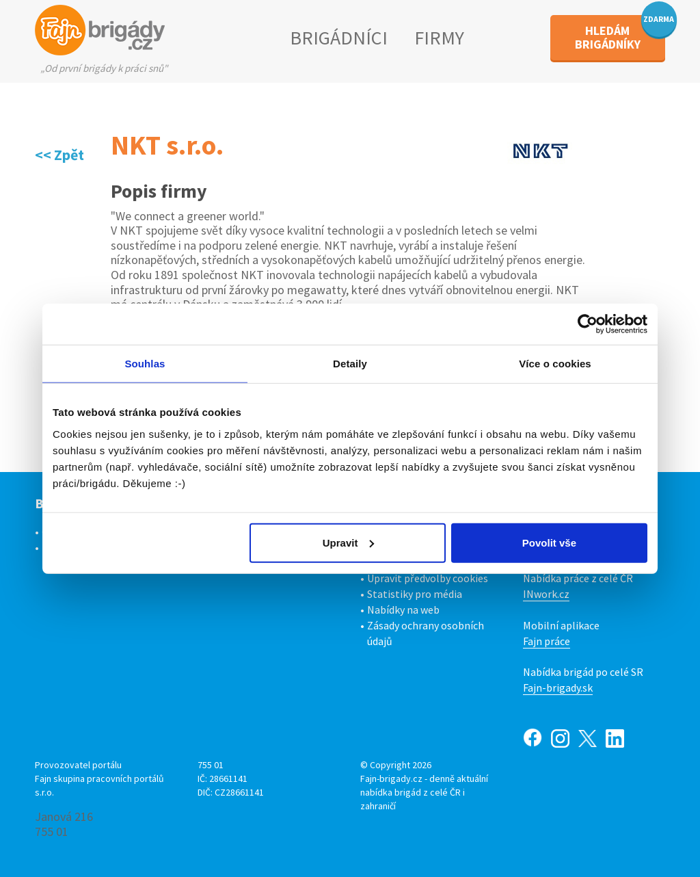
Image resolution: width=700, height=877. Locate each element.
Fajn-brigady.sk (558, 687)
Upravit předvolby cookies (427, 578)
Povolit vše (549, 542)
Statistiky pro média (414, 594)
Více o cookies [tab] (555, 363)
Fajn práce (546, 641)
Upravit (349, 542)
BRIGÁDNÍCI (339, 37)
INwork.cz (546, 594)
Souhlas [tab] (144, 363)
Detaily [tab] (350, 363)
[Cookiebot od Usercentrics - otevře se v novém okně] (587, 324)
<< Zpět (59, 154)
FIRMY (439, 37)
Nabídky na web (403, 609)
